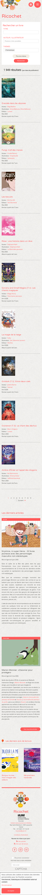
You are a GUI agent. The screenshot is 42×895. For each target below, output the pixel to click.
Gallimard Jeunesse (14, 478)
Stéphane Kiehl (12, 244)
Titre (5, 29)
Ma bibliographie (31, 4)
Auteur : (4, 107)
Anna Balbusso (15, 109)
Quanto (23, 702)
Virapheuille (14, 156)
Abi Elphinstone (12, 473)
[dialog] (21, 883)
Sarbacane (11, 158)
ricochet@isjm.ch (21, 831)
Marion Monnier (20, 683)
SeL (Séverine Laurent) (17, 340)
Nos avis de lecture (22, 844)
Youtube (26, 849)
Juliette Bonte (11, 385)
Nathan (10, 387)
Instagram (20, 849)
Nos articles (22, 841)
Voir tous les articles (30, 729)
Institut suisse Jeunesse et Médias (23, 817)
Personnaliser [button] (7, 885)
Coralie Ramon (12, 153)
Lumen (10, 111)
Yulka (9, 338)
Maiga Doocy (11, 294)
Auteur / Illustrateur (13, 38)
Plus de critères (21, 56)
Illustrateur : (6, 109)
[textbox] (22, 41)
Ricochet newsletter (22, 858)
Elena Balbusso (26, 109)
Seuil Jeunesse (12, 203)
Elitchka (10, 343)
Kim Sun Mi (11, 200)
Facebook (14, 849)
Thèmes (6, 47)
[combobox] (21, 41)
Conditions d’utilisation (21, 835)
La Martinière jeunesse (15, 249)
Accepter (11, 891)
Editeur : (4, 111)
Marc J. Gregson (12, 429)
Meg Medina (11, 107)
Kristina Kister (14, 476)
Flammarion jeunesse (15, 296)
